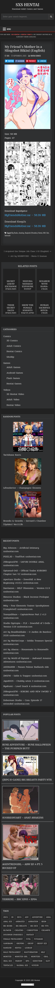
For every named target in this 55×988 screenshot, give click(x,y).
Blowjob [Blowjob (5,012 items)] (7, 930)
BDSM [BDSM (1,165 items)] (44, 921)
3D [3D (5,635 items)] (12, 917)
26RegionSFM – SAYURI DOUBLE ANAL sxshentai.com (23, 563)
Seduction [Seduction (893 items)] (37, 961)
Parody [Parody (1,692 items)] (18, 961)
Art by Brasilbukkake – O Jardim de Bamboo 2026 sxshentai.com (27, 633)
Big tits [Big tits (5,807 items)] (45, 925)
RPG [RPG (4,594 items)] (27, 961)
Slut (47, 233)
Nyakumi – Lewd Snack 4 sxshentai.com (24, 686)
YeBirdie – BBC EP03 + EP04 (19, 899)
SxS (8, 56)
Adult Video (12, 399)
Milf (44, 233)
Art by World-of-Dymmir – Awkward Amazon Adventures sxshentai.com (27, 659)
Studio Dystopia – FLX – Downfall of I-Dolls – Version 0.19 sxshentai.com (27, 624)
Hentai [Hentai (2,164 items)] (18, 947)
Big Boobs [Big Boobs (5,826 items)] (7, 925)
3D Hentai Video (15, 394)
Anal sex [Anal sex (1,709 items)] (7, 921)
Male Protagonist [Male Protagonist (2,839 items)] (12, 952)
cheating (21, 233)
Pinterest (31, 61)
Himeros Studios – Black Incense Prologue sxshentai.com (26, 598)
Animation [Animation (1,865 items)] (33, 921)
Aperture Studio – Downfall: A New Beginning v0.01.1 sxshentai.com (22, 581)
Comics (7, 336)
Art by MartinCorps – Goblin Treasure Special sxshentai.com (27, 642)
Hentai (40, 233)
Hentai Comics (26, 34)
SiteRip (10, 357)
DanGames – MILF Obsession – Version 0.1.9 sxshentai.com (26, 589)
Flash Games (13, 378)
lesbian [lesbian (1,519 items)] (28, 947)
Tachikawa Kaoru (12, 455)
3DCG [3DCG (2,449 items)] (19, 917)
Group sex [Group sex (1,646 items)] (42, 943)
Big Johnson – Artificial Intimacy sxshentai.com (21, 549)
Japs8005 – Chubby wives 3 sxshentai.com (26, 681)
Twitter (9, 61)
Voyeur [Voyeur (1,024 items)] (35, 965)
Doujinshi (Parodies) (31, 233)
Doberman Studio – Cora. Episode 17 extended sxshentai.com (22, 702)
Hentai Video (13, 405)
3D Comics (12, 340)
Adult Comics (13, 346)
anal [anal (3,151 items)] (48, 917)
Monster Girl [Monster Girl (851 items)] (21, 956)
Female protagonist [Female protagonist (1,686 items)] (13, 939)
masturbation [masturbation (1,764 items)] (31, 952)
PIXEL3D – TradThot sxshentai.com (22, 556)
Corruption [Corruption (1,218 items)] (32, 930)
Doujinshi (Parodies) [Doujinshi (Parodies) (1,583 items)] (13, 934)
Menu (9, 29)
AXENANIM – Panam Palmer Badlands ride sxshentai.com (26, 668)
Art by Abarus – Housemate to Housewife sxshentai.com (25, 651)
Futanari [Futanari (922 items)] (38, 939)
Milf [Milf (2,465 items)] (43, 952)
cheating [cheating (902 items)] (19, 930)
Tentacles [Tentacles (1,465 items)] (8, 965)
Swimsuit (7, 235)
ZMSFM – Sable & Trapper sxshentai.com (25, 675)
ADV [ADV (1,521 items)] (26, 917)
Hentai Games (13, 383)
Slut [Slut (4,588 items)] (48, 961)
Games (6, 363)
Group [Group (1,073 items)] (31, 943)
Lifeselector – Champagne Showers (22, 488)
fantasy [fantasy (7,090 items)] (30, 934)
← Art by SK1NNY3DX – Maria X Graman (27, 256)
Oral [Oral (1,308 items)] (46, 956)
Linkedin (42, 61)
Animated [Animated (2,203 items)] (20, 921)
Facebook (20, 61)
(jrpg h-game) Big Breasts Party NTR (27, 779)
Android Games (14, 373)
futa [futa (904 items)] (28, 939)
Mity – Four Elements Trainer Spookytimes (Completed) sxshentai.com (26, 607)
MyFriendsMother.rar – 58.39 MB (25, 215)
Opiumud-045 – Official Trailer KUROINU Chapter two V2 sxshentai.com (25, 572)
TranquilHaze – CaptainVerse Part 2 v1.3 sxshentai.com (24, 616)
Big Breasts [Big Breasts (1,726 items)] (21, 925)
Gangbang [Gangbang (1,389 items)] (8, 943)
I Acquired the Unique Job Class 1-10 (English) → (27, 251)
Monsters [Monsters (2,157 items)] (35, 956)
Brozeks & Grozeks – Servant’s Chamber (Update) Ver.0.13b (24, 522)
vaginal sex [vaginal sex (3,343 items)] (22, 965)
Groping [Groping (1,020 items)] (20, 943)
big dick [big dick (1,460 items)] (34, 925)
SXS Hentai (27, 4)
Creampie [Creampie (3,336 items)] (45, 930)
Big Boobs (15, 233)
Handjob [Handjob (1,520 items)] (7, 947)
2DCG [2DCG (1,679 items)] (5, 917)
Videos (6, 390)
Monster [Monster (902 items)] (7, 956)
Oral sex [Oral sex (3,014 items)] (7, 961)
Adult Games (13, 367)
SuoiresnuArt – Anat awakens (22, 817)
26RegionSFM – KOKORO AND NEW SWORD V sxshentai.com (27, 693)
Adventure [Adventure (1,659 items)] (37, 917)
